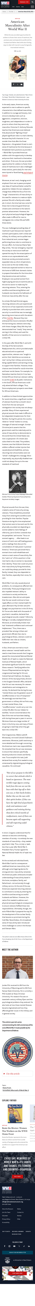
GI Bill (12, 379)
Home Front (7, 1088)
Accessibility (5, 1229)
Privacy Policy (6, 1226)
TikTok (24, 1253)
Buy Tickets (6, 1238)
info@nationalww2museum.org (12, 1209)
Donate (28, 1238)
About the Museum (7, 1216)
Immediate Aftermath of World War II (16, 1090)
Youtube (14, 1253)
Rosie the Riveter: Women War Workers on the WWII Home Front (14, 1131)
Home (4, 11)
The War (11, 11)
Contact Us (20, 1219)
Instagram (9, 1253)
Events (18, 7)
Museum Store (16, 1241)
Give (22, 7)
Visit (13, 7)
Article (17, 18)
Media (19, 1216)
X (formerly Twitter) (19, 1253)
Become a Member (18, 1238)
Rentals (19, 1222)
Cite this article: (13, 1073)
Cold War (10, 318)
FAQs (18, 1226)
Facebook (5, 1253)
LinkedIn (29, 1253)
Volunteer (5, 1222)
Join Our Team (6, 1219)
